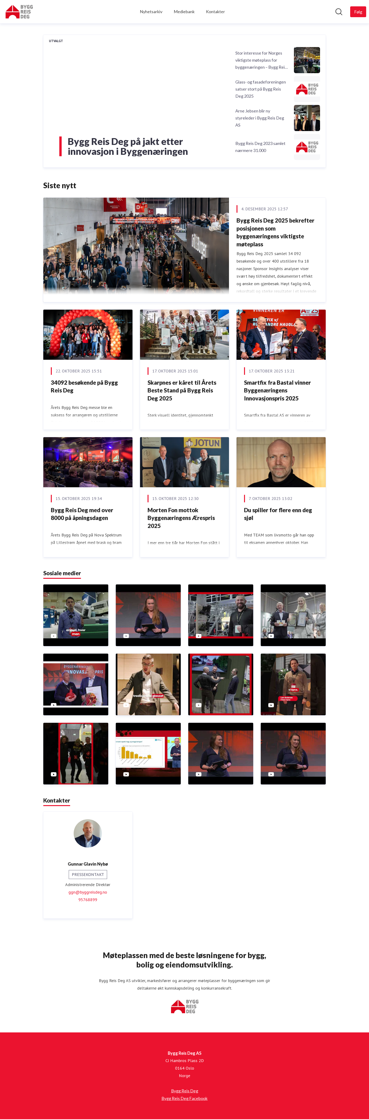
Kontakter (215, 11)
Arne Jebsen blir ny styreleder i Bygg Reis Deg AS (259, 118)
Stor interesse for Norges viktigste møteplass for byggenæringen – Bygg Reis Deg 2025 (261, 60)
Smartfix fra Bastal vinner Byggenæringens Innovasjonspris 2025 (277, 390)
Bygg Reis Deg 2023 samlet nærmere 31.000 (260, 147)
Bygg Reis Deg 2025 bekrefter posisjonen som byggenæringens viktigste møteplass (275, 232)
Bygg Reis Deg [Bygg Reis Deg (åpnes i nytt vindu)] (184, 1090)
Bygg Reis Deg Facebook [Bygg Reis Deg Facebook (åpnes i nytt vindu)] (184, 1098)
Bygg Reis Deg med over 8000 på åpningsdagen (82, 514)
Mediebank (184, 11)
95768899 (87, 899)
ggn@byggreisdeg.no (87, 892)
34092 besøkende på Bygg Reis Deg (84, 386)
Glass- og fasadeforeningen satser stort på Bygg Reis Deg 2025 (260, 89)
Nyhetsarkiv (151, 11)
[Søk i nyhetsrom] (339, 12)
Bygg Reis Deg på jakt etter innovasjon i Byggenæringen (128, 146)
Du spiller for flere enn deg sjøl (278, 514)
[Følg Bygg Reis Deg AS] (358, 11)
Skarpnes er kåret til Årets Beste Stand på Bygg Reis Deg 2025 (182, 390)
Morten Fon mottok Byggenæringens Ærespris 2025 (181, 518)
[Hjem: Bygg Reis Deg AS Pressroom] (19, 12)
